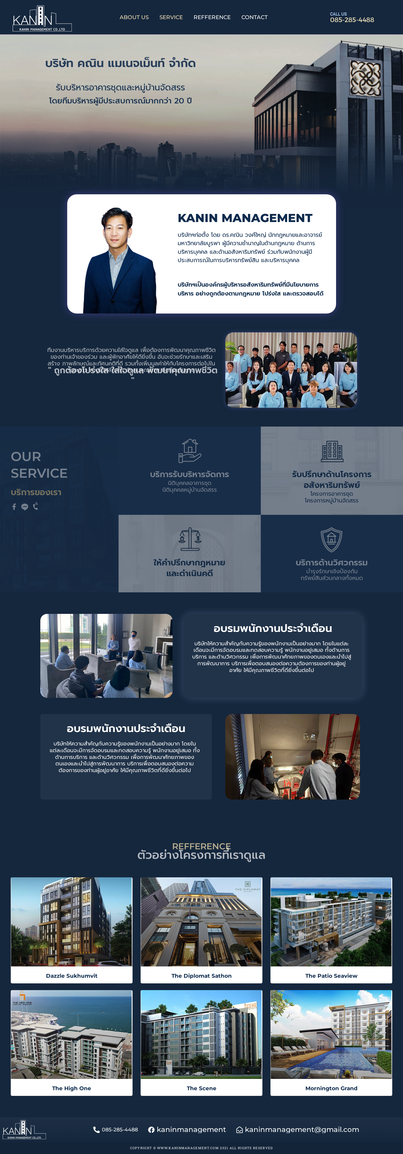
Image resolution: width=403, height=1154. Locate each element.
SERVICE (171, 17)
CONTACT (254, 17)
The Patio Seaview (331, 975)
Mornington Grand (331, 1088)
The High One (71, 1088)
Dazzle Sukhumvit (71, 975)
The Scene (201, 1088)
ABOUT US (134, 17)
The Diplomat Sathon (201, 975)
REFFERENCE (212, 17)
